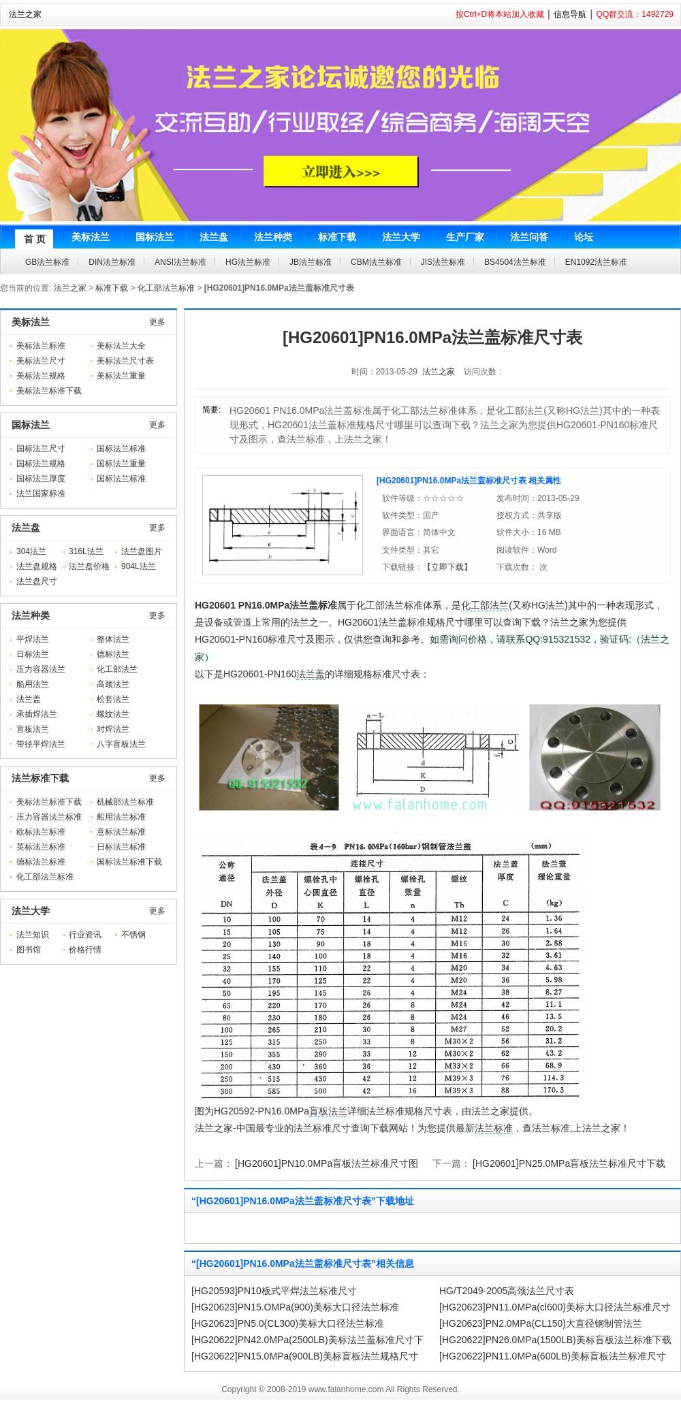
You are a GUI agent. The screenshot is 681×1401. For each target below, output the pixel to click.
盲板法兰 (32, 729)
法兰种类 (31, 615)
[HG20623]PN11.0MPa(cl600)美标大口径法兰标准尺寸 (555, 1307)
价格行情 (85, 949)
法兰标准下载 (40, 778)
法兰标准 (494, 1128)
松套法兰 (113, 699)
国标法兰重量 (121, 463)
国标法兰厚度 (40, 478)
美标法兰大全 (121, 346)
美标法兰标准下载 (49, 391)
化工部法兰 (117, 669)
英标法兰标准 (40, 847)
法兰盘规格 (36, 566)
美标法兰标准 (40, 346)
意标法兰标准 (121, 832)
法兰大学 (31, 910)
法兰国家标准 (40, 493)
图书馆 (28, 949)
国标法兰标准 (121, 448)
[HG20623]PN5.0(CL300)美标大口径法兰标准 (287, 1323)
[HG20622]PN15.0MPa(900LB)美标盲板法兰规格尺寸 (304, 1356)
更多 (157, 322)
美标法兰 (31, 322)
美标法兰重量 (121, 376)
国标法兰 (31, 424)
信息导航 (570, 14)
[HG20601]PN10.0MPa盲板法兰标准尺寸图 (326, 1163)
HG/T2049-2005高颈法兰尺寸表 (506, 1290)
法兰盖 (28, 699)
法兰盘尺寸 (36, 581)
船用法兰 (32, 684)
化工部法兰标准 (166, 288)
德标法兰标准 (40, 862)
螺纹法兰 (113, 714)
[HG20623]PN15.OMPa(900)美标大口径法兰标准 (295, 1307)
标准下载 (111, 288)
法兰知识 (32, 934)
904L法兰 (138, 566)
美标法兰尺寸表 (125, 361)
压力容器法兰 (40, 669)
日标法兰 (32, 654)
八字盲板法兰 (121, 744)
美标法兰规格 (40, 376)
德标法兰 (113, 654)
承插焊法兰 (36, 714)
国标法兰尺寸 (40, 448)
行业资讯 (85, 934)
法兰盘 (26, 527)
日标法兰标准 (121, 847)
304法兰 (31, 551)
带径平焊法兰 (40, 744)
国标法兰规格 (40, 463)
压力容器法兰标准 (49, 817)
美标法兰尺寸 (40, 361)
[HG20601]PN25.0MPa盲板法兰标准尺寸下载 (569, 1163)
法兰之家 (25, 14)
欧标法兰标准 (40, 832)
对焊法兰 (113, 729)
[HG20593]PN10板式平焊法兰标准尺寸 (274, 1290)
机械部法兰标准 (125, 802)
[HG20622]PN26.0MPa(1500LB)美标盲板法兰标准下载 (555, 1339)
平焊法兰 (32, 639)
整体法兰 (113, 639)
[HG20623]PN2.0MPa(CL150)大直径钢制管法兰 (540, 1323)
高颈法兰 (113, 684)
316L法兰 (86, 551)
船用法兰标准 (121, 817)
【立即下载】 (447, 567)
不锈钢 (133, 934)
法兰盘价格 (89, 566)
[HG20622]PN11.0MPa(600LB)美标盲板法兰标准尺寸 (552, 1356)
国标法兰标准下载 (129, 862)
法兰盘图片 (141, 551)
